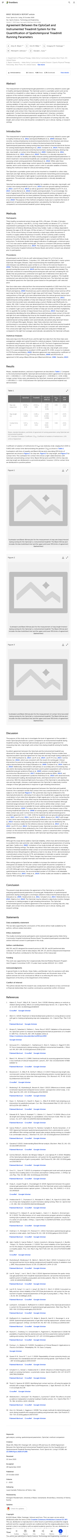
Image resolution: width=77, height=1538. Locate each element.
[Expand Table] (67, 391)
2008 (32, 811)
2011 (27, 139)
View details (65, 72)
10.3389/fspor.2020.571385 (16, 1452)
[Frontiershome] (12, 2)
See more (41, 65)
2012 (48, 161)
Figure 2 (43, 453)
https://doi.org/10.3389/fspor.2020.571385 (29, 22)
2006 (8, 267)
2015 (66, 357)
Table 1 (58, 372)
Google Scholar (24, 1011)
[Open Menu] (3, 2)
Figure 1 (27, 453)
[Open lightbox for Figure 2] (38, 599)
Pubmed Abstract (16, 1024)
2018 (36, 154)
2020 (39, 771)
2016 (28, 191)
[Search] (69, 2)
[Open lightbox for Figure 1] (38, 512)
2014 (55, 148)
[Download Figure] (63, 470)
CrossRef (13, 1011)
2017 (32, 773)
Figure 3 (64, 453)
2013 (39, 148)
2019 (34, 246)
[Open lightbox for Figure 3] (38, 686)
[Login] (74, 2)
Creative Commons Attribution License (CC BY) (49, 1520)
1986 (54, 357)
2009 (52, 139)
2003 (23, 291)
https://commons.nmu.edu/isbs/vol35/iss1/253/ (28, 1036)
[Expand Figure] (67, 470)
